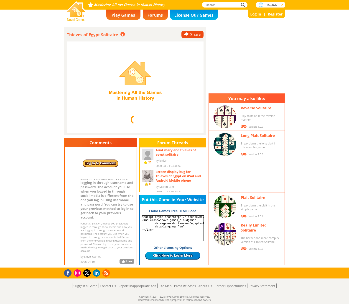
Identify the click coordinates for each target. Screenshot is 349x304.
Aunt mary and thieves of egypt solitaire (176, 152)
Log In (255, 14)
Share (195, 34)
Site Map (165, 286)
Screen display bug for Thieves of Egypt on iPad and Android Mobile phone (178, 176)
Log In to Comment (100, 163)
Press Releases (185, 286)
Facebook (69, 272)
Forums (155, 15)
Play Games (123, 15)
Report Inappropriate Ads (137, 286)
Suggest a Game (85, 286)
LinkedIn (97, 273)
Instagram (78, 273)
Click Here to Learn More (172, 255)
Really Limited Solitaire (254, 228)
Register (275, 14)
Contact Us (108, 286)
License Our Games (194, 15)
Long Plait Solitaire (258, 135)
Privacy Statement (262, 286)
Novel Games (76, 9)
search (244, 5)
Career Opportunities (230, 286)
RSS (106, 273)
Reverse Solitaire (256, 108)
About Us (205, 286)
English (272, 5)
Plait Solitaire (253, 197)
